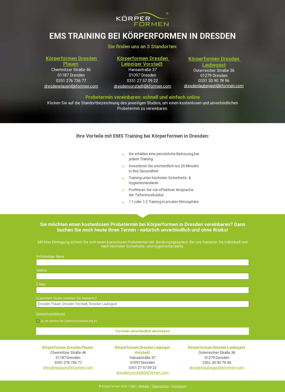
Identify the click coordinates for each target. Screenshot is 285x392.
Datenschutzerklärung (50, 313)
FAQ (133, 386)
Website (144, 386)
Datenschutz (160, 386)
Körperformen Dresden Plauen (72, 61)
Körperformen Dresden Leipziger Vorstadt (143, 61)
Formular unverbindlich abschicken (143, 331)
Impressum (179, 386)
